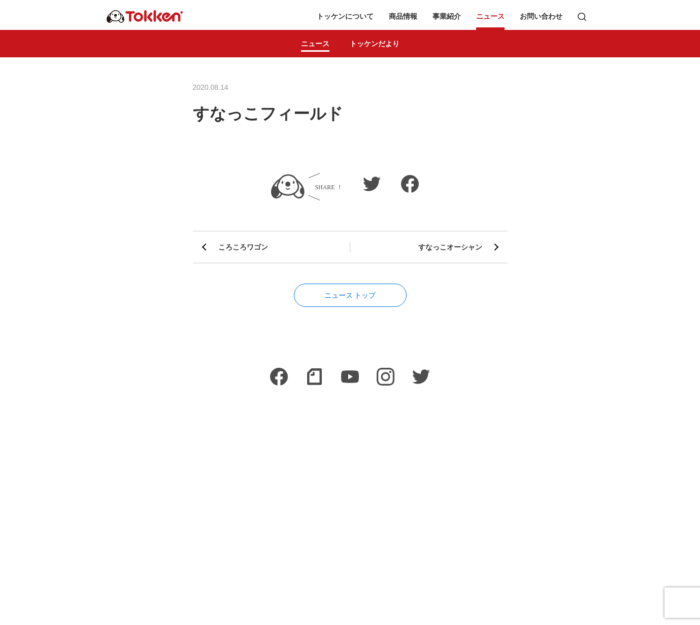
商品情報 (403, 16)
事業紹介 (446, 16)
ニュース (490, 16)
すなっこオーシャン (450, 247)
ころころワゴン (243, 247)
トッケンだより (374, 44)
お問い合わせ (541, 16)
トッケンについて (345, 16)
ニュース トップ (350, 295)
